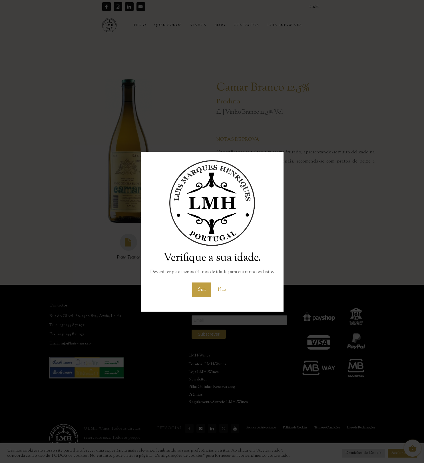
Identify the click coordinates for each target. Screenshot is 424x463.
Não (222, 289)
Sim (202, 289)
